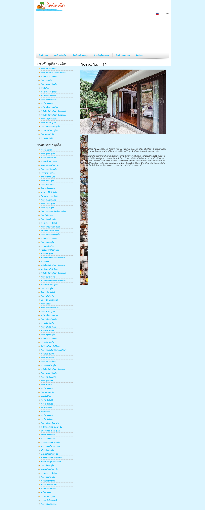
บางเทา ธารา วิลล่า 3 (49, 77)
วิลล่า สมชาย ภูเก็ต (48, 477)
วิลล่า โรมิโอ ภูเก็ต (48, 204)
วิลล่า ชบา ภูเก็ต (47, 288)
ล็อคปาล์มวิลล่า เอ (48, 188)
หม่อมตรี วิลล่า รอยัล (49, 161)
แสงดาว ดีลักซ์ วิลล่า (49, 192)
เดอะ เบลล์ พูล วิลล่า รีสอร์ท (51, 462)
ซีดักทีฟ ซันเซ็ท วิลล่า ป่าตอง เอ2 (53, 265)
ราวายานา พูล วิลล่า (48, 173)
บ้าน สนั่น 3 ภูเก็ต (47, 342)
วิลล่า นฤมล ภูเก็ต (47, 208)
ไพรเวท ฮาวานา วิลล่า (49, 196)
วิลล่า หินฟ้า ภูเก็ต (48, 312)
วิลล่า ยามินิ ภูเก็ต (47, 181)
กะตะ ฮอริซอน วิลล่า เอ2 (50, 308)
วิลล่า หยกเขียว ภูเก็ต (49, 169)
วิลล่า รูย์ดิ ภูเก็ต (47, 381)
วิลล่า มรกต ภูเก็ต (47, 242)
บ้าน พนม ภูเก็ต (47, 138)
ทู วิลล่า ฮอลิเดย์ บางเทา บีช (51, 427)
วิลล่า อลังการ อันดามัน (50, 423)
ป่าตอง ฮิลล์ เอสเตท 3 (49, 485)
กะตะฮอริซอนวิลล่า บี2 (49, 469)
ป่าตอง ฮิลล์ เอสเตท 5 (49, 500)
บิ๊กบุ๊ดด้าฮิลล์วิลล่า (48, 481)
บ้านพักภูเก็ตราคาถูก (80, 55)
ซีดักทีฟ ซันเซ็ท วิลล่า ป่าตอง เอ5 (53, 281)
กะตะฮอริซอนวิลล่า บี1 (49, 454)
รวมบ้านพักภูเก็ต (60, 55)
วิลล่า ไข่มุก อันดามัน (49, 119)
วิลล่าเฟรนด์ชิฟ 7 (47, 134)
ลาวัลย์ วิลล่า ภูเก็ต (48, 435)
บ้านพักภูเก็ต (43, 55)
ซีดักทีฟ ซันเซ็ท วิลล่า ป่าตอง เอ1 (53, 115)
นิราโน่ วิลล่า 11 (47, 400)
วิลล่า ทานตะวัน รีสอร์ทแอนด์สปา (53, 73)
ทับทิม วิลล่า (45, 88)
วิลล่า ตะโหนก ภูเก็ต (48, 200)
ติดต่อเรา (139, 55)
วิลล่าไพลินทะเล (47, 215)
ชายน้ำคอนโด (46, 150)
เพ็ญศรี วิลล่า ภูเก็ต (48, 177)
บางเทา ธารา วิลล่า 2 (49, 238)
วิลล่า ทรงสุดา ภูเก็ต (48, 377)
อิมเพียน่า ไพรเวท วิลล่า (50, 231)
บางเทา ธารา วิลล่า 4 (49, 92)
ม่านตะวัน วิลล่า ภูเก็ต (49, 130)
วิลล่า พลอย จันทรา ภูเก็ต (50, 127)
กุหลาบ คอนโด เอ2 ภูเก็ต (50, 446)
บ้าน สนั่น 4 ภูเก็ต (47, 354)
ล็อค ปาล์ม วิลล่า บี (48, 292)
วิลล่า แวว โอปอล (47, 185)
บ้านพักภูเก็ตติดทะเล (102, 55)
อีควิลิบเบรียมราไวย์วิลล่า (50, 346)
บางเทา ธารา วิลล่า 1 (49, 223)
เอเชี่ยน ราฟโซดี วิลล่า (49, 269)
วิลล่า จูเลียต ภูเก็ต (48, 154)
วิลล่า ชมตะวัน (46, 80)
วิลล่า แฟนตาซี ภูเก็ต (49, 84)
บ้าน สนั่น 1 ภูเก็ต (47, 323)
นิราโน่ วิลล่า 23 (47, 103)
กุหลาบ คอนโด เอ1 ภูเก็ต (50, 431)
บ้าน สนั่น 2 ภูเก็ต (47, 331)
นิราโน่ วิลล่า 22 (47, 404)
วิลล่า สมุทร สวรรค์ (48, 277)
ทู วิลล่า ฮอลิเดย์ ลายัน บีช (50, 442)
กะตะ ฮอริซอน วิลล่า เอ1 (50, 165)
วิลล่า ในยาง (46, 304)
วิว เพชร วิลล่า (46, 408)
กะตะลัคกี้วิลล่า (46, 396)
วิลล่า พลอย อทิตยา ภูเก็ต (50, 235)
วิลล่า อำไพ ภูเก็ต (47, 358)
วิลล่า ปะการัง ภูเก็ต (48, 219)
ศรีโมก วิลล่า (46, 492)
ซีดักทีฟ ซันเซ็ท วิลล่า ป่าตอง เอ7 (53, 369)
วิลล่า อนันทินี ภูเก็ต (48, 123)
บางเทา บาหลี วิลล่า (48, 96)
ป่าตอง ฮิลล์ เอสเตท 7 (49, 158)
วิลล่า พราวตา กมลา (49, 100)
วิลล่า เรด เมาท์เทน (48, 69)
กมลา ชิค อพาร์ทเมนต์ (49, 300)
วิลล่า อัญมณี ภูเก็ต (48, 335)
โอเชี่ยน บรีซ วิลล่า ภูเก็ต (50, 250)
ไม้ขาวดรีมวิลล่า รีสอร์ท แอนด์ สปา (54, 212)
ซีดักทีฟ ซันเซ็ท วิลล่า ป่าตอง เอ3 (53, 111)
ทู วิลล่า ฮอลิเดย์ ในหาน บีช (51, 458)
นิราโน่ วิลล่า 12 (47, 415)
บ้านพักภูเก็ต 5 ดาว (122, 55)
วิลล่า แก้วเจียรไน (47, 296)
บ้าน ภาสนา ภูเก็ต (48, 496)
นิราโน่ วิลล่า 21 (47, 389)
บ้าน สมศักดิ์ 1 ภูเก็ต (48, 365)
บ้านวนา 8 (45, 262)
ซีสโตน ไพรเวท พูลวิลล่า (50, 107)
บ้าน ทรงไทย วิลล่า (48, 246)
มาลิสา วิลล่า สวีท (48, 439)
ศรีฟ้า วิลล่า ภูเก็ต (47, 450)
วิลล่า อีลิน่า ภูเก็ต (47, 466)
